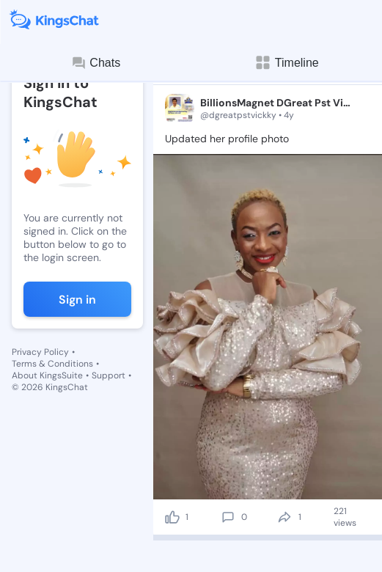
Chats (95, 63)
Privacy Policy (40, 352)
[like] (172, 517)
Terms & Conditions (52, 364)
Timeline (286, 63)
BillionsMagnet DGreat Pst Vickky (275, 102)
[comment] (228, 517)
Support (108, 375)
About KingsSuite (47, 375)
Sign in (77, 299)
